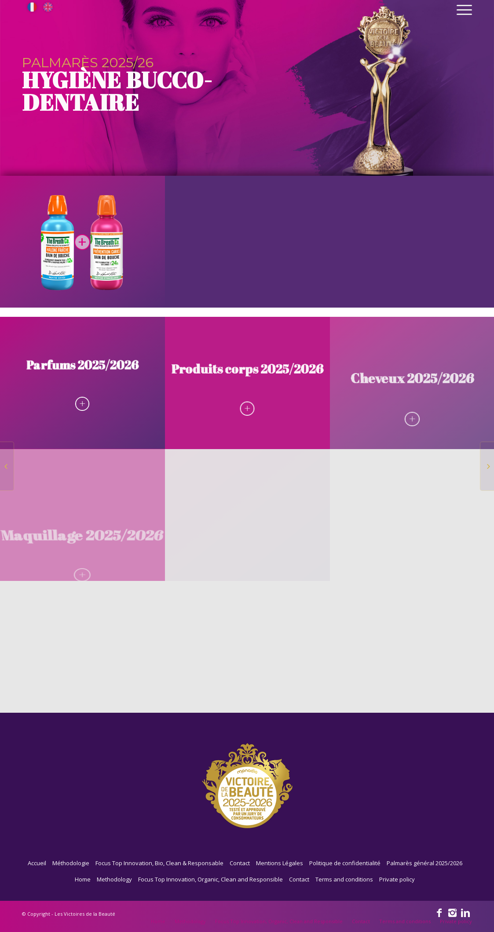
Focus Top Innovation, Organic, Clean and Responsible (210, 879)
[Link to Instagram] (452, 912)
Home (83, 879)
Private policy (397, 879)
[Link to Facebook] (439, 912)
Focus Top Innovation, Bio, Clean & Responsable (159, 863)
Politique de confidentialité (345, 863)
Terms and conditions (344, 879)
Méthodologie (70, 863)
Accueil (37, 863)
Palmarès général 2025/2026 (424, 863)
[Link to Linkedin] (465, 912)
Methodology (114, 879)
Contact (240, 863)
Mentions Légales (279, 863)
